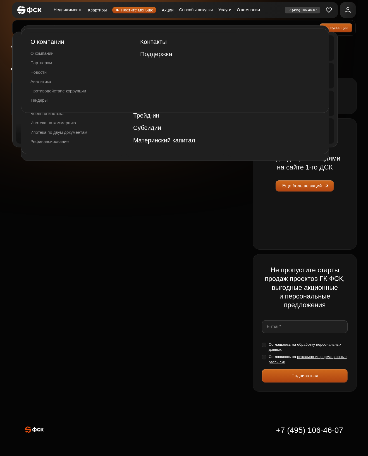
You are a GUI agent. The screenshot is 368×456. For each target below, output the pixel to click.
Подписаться (304, 375)
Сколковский (26, 46)
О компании (248, 9)
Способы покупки (196, 9)
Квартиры (97, 10)
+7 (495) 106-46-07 (309, 430)
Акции (168, 10)
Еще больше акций (306, 186)
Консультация (336, 28)
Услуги (224, 9)
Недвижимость (68, 9)
